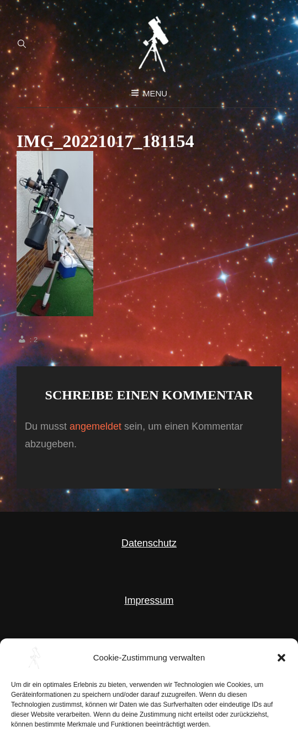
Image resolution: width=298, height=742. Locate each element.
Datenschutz (149, 543)
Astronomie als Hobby (101, 723)
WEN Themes (235, 723)
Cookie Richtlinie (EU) (149, 657)
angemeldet (95, 426)
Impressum (148, 600)
